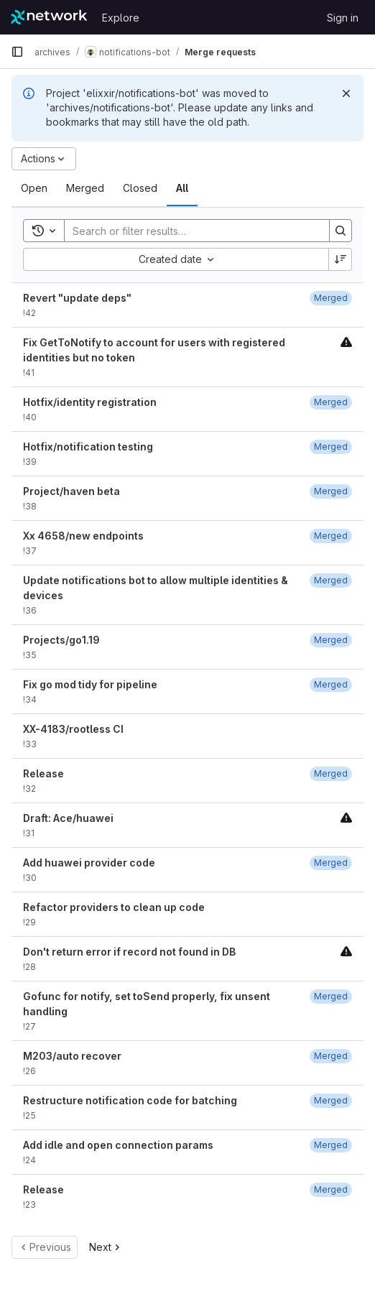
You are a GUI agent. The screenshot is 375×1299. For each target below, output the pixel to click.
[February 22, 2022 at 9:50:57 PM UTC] (331, 773)
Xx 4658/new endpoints (83, 536)
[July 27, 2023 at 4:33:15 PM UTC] (331, 297)
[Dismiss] (346, 93)
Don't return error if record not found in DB (129, 952)
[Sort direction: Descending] (340, 259)
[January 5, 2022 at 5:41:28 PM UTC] (331, 1144)
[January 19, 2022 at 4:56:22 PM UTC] (331, 1100)
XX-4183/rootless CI (73, 729)
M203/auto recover (72, 1056)
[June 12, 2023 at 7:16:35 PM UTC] (331, 402)
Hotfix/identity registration (90, 402)
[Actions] (43, 158)
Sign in (342, 17)
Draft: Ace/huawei (68, 818)
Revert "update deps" (77, 298)
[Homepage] (49, 17)
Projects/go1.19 (61, 640)
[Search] (190, 230)
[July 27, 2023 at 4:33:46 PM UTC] (331, 491)
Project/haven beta (71, 491)
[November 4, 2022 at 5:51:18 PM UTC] (331, 639)
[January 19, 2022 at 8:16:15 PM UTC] (331, 996)
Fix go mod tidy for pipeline (90, 684)
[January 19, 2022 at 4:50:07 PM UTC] (331, 1055)
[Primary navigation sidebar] (17, 51)
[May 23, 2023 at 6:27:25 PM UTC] (331, 580)
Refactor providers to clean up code (114, 907)
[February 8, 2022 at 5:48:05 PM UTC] (331, 862)
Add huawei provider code (89, 862)
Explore (120, 17)
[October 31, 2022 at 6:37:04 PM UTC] (331, 684)
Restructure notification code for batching (130, 1100)
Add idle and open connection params (118, 1145)
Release (43, 773)
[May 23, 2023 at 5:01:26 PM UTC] (331, 535)
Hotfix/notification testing (88, 446)
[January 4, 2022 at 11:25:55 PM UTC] (331, 1189)
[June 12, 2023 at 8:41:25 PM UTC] (331, 446)
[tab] (34, 188)
